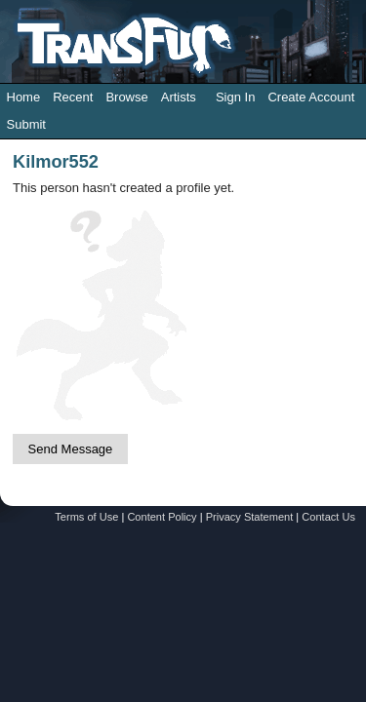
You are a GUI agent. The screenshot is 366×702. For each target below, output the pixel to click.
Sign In (235, 97)
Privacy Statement (250, 517)
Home (24, 97)
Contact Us (328, 517)
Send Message (70, 449)
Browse (126, 97)
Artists (178, 97)
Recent (73, 97)
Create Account (310, 97)
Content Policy (161, 517)
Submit (26, 124)
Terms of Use (86, 517)
